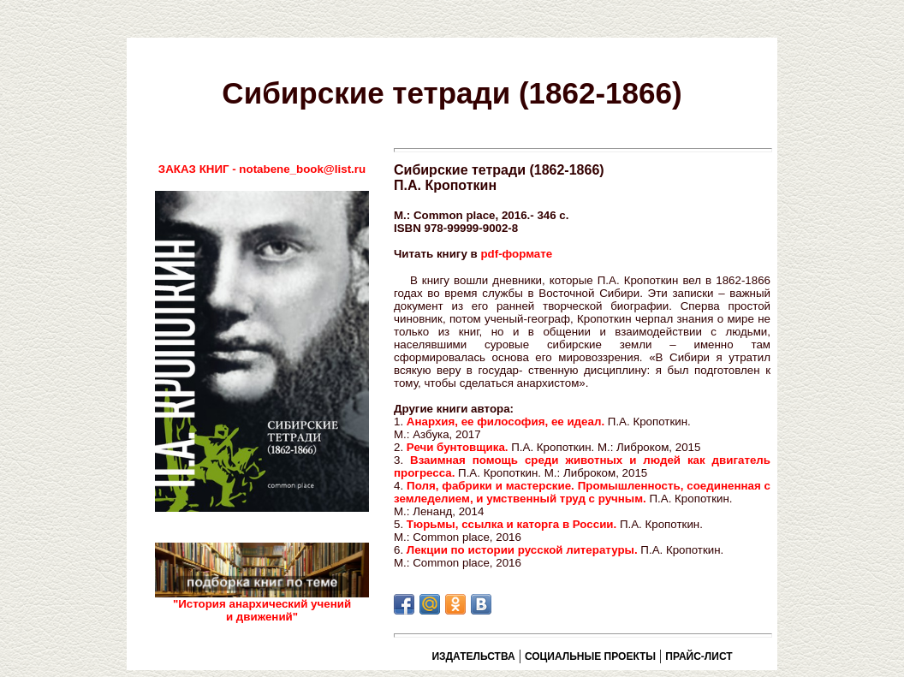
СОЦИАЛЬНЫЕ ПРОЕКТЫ (590, 656)
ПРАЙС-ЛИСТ (698, 656)
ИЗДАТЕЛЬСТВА (472, 656)
